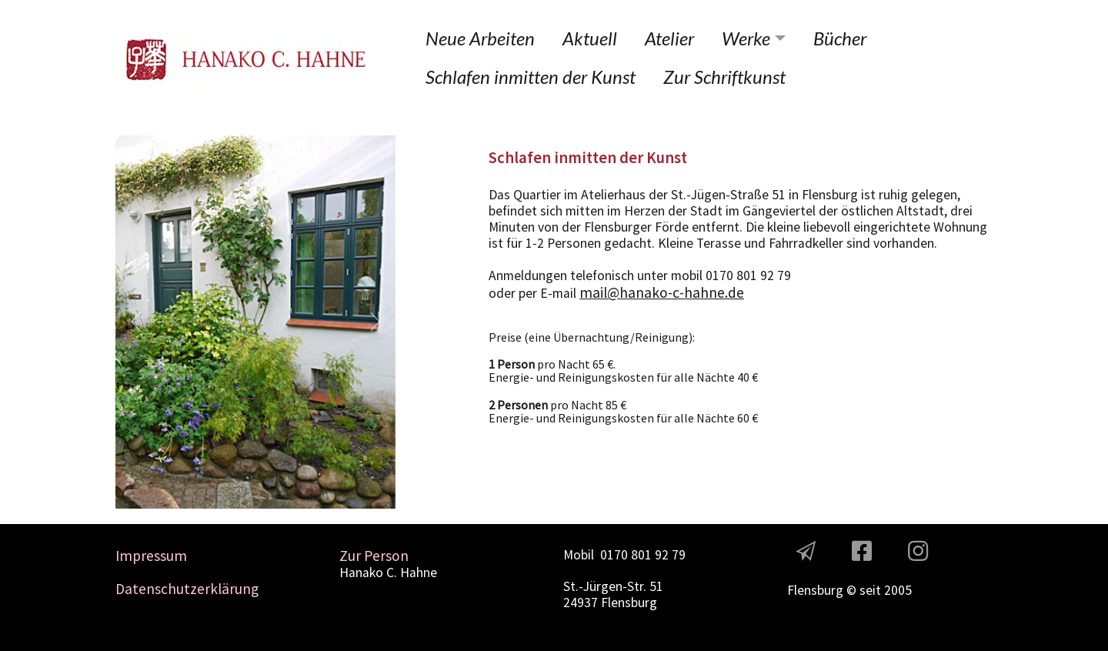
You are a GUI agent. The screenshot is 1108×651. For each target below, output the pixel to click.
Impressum (151, 555)
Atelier (669, 38)
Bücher (839, 38)
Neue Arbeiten (480, 38)
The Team (815, 574)
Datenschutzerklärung (187, 588)
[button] (136, 322)
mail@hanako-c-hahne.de (661, 292)
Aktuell (589, 38)
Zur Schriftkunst (724, 76)
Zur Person (374, 555)
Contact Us (595, 627)
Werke (746, 38)
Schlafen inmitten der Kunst (531, 76)
